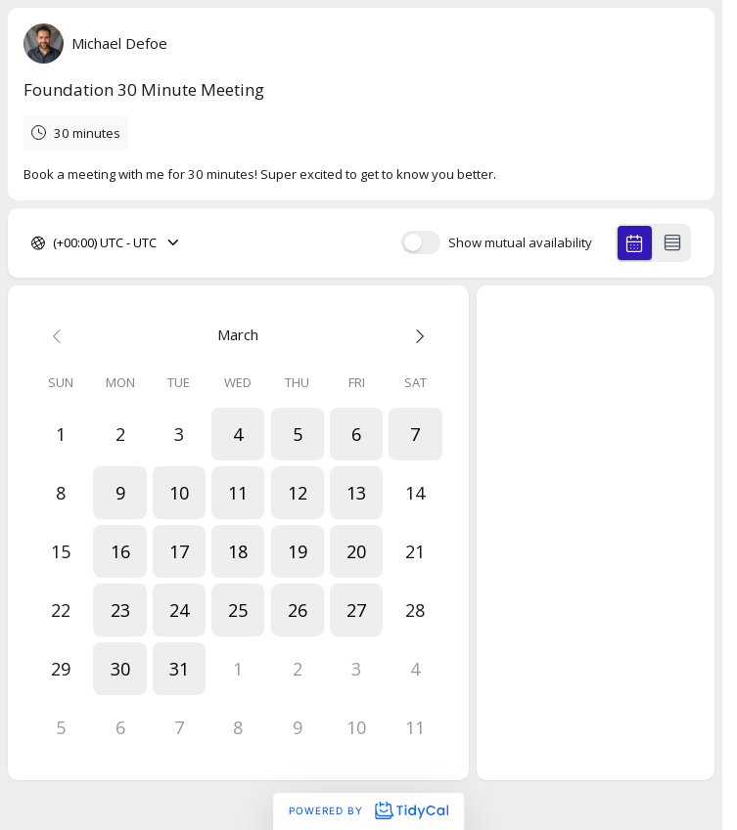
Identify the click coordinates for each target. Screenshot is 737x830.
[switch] (420, 242)
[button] (237, 434)
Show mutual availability (520, 243)
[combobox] (54, 243)
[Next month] (415, 335)
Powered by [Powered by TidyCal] (368, 810)
